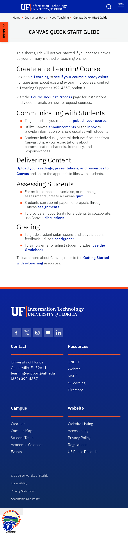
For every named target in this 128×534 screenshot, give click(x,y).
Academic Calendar (27, 444)
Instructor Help (35, 17)
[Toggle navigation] (121, 6)
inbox (92, 126)
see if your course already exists (81, 76)
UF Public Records (82, 451)
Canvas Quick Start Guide (90, 17)
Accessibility (78, 430)
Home (17, 17)
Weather (18, 423)
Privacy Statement (23, 491)
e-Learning (40, 76)
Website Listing (80, 423)
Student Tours (22, 437)
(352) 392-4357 (24, 378)
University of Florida (35, 475)
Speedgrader (63, 238)
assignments (48, 206)
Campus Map (21, 430)
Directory (75, 389)
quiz (79, 195)
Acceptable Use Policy (25, 499)
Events (16, 451)
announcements (62, 126)
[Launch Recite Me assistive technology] (8, 526)
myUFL (73, 375)
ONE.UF (74, 361)
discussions (54, 217)
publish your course (89, 120)
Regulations (77, 444)
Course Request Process (51, 96)
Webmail (75, 368)
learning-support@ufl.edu (33, 373)
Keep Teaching (59, 17)
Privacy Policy (79, 437)
